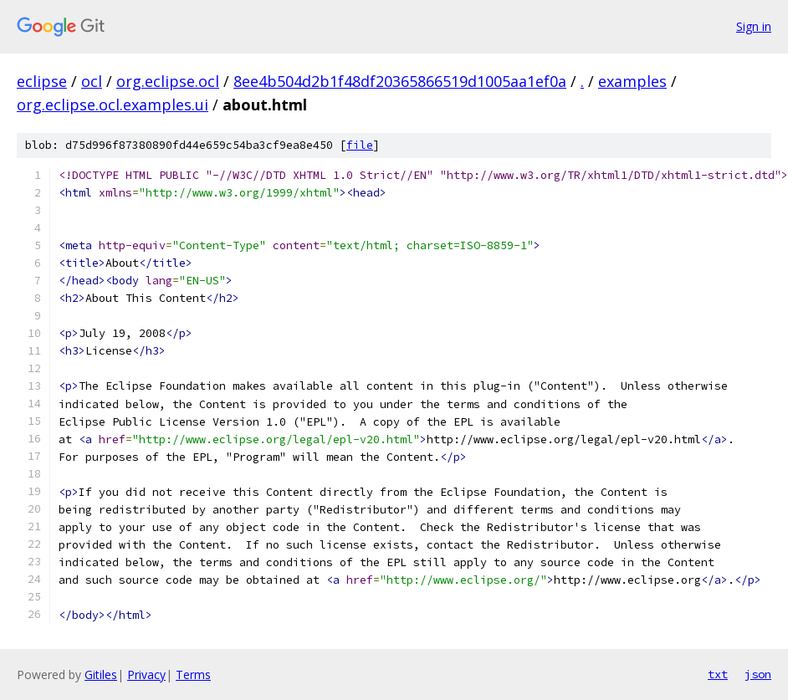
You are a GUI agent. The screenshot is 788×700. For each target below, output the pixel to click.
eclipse (42, 81)
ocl (91, 81)
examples (632, 81)
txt (718, 674)
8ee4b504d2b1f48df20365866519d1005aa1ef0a (399, 81)
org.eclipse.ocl (167, 81)
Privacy (146, 674)
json (758, 674)
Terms (193, 674)
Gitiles (100, 674)
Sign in (753, 26)
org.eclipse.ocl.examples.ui (112, 105)
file (359, 145)
